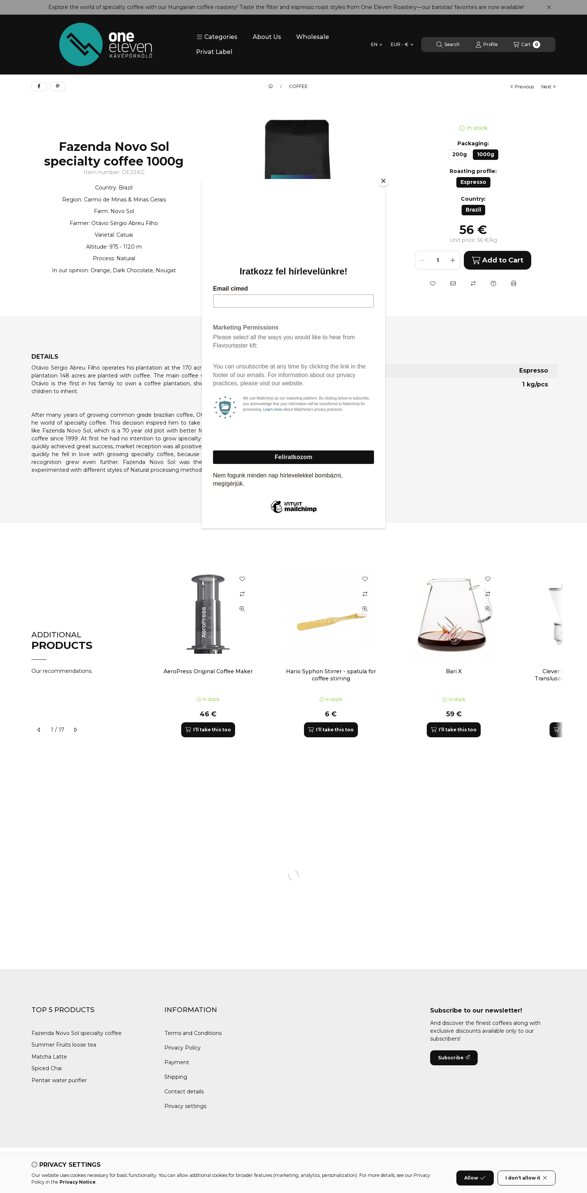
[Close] (383, 180)
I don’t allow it (526, 1178)
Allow (475, 1178)
